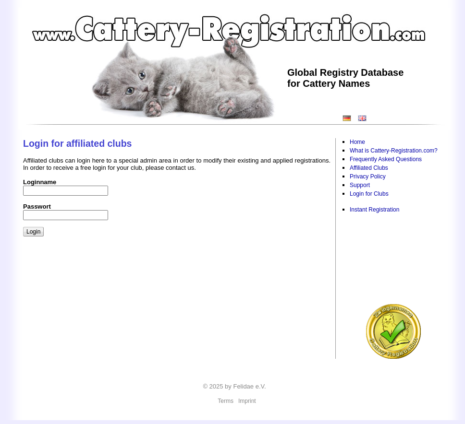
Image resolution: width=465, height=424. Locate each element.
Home (357, 142)
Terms (225, 401)
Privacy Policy (368, 176)
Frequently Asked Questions (386, 159)
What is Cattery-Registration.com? (394, 150)
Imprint (247, 401)
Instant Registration (374, 209)
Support (360, 185)
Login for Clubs (369, 193)
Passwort (37, 206)
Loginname (39, 182)
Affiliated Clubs (369, 168)
